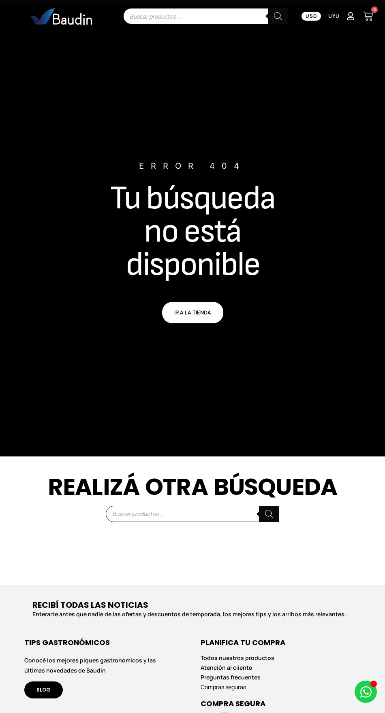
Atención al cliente (226, 667)
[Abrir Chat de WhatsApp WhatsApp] (366, 692)
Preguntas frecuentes (231, 677)
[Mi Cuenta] (350, 16)
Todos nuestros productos (237, 658)
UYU (334, 16)
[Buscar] (278, 16)
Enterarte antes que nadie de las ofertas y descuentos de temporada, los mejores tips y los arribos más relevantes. (189, 614)
